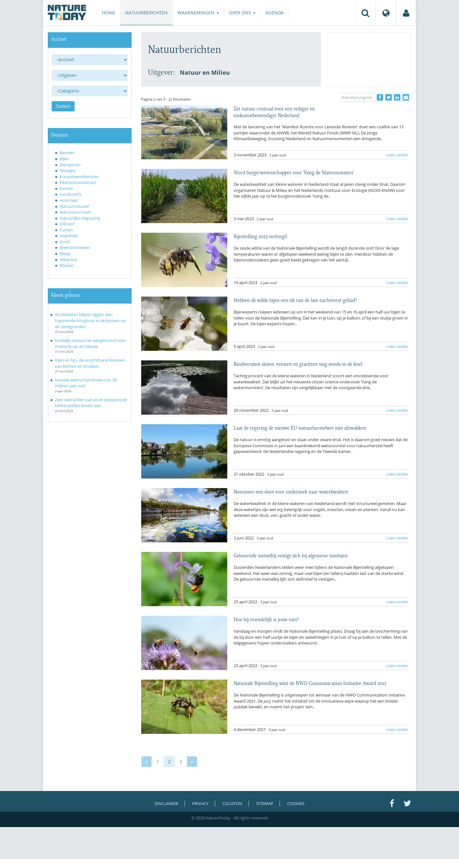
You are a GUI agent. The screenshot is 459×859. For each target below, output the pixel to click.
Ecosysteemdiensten (79, 176)
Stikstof (67, 224)
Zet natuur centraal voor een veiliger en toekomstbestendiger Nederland (274, 111)
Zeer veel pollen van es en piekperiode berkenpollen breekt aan (91, 403)
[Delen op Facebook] (380, 97)
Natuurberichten (146, 13)
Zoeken (63, 106)
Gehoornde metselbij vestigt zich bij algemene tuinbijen (291, 555)
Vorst (65, 242)
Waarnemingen (198, 13)
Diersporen (70, 165)
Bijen (64, 159)
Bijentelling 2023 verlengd (260, 235)
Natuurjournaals (75, 212)
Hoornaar (69, 200)
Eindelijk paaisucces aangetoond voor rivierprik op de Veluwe (90, 343)
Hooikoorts (70, 194)
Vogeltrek (69, 235)
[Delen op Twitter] (388, 97)
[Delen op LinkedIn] (397, 97)
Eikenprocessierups (78, 182)
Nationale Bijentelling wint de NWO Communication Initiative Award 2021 (310, 682)
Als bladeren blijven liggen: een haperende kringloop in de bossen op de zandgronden (90, 320)
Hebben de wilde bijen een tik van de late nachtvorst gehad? (295, 299)
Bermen (67, 152)
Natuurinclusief (74, 206)
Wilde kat (68, 259)
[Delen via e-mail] (406, 97)
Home (108, 13)
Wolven (67, 265)
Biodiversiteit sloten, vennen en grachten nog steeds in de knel (298, 363)
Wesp (65, 253)
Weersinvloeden (75, 247)
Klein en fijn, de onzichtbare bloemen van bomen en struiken (90, 363)
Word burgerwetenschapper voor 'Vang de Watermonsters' (294, 172)
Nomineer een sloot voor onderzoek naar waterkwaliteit (291, 491)
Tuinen (66, 230)
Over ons (242, 13)
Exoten (66, 188)
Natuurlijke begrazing (80, 218)
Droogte (67, 170)
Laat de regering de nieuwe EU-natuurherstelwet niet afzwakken (300, 427)
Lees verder (397, 155)
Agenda (275, 13)
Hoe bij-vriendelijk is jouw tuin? (266, 618)
